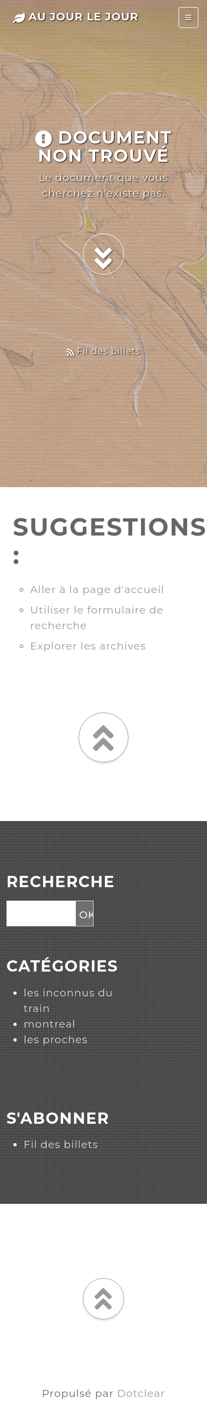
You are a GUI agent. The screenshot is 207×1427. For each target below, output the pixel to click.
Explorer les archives (88, 645)
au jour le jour (76, 16)
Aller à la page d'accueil (97, 589)
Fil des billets (103, 351)
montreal (49, 1023)
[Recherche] (40, 914)
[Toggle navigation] (188, 17)
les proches (56, 1039)
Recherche (60, 882)
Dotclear (141, 1393)
